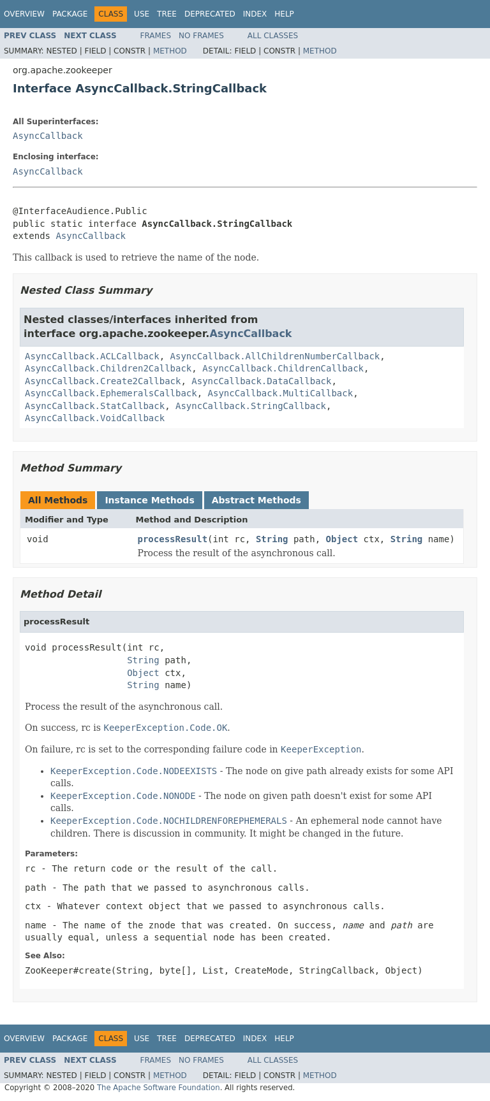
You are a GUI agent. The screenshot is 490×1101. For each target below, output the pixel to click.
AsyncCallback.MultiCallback (280, 393)
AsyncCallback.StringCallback (250, 406)
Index (255, 14)
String (272, 539)
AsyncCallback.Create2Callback (103, 381)
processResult (173, 539)
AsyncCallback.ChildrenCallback (283, 368)
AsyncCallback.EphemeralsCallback (111, 393)
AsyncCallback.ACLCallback (92, 356)
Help (284, 14)
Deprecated (209, 14)
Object (342, 539)
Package (69, 14)
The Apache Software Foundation (158, 1087)
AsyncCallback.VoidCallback (95, 418)
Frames (156, 35)
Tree (167, 14)
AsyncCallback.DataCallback (261, 381)
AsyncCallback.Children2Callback (108, 368)
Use (141, 14)
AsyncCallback (48, 136)
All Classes (273, 35)
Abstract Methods (256, 500)
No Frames (201, 35)
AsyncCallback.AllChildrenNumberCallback (275, 356)
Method (170, 51)
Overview (24, 14)
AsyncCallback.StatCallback (95, 406)
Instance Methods (149, 500)
